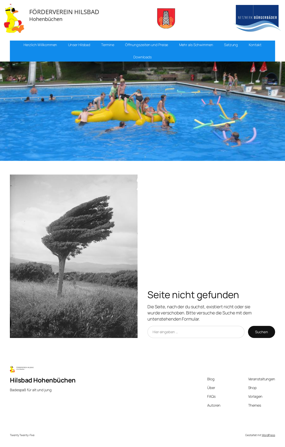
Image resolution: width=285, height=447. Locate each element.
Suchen (261, 331)
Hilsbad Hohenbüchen (43, 380)
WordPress (268, 435)
